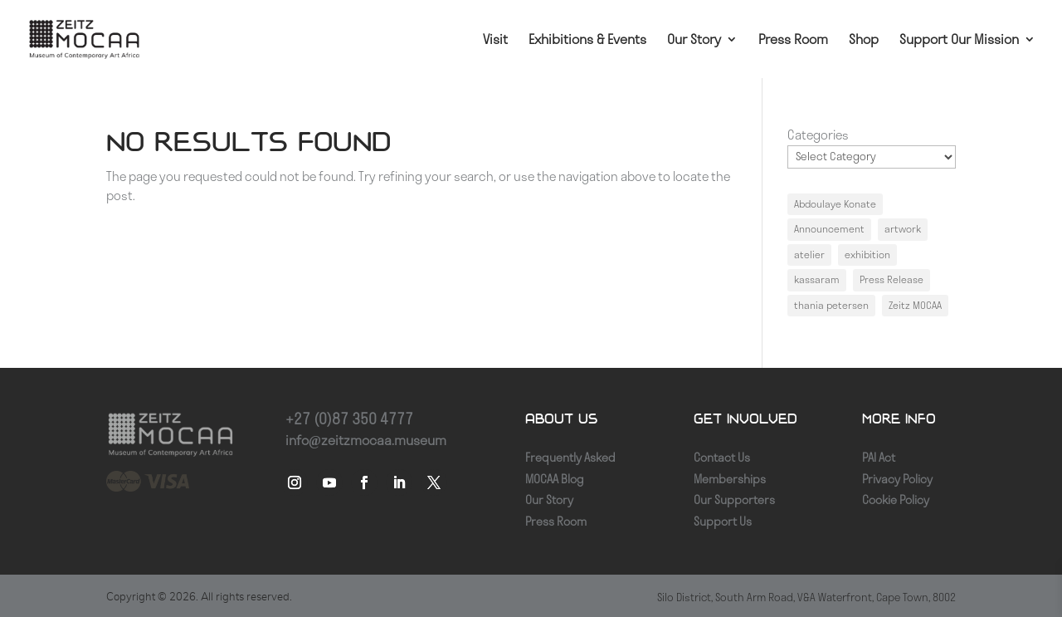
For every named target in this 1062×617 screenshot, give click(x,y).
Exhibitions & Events (587, 40)
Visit (495, 40)
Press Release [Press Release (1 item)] (891, 279)
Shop (864, 40)
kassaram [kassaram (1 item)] (817, 279)
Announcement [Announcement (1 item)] (829, 229)
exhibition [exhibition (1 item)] (867, 254)
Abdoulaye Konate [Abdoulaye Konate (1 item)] (835, 204)
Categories (818, 135)
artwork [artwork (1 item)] (902, 229)
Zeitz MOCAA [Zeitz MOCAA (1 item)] (915, 305)
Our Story (694, 40)
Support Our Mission (959, 40)
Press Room (793, 40)
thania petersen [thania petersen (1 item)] (831, 305)
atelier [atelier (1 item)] (809, 254)
